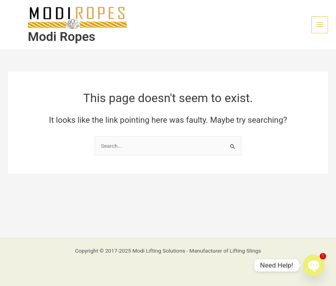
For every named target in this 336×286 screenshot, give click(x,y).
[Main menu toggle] (319, 24)
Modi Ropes (61, 36)
